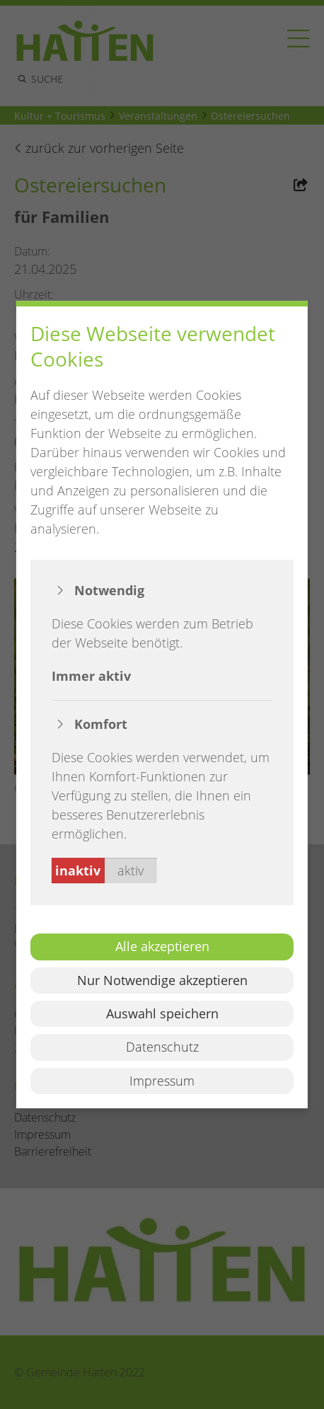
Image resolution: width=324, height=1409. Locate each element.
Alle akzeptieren (162, 946)
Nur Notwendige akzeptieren (162, 980)
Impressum (162, 1080)
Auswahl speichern (162, 1013)
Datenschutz (162, 1047)
